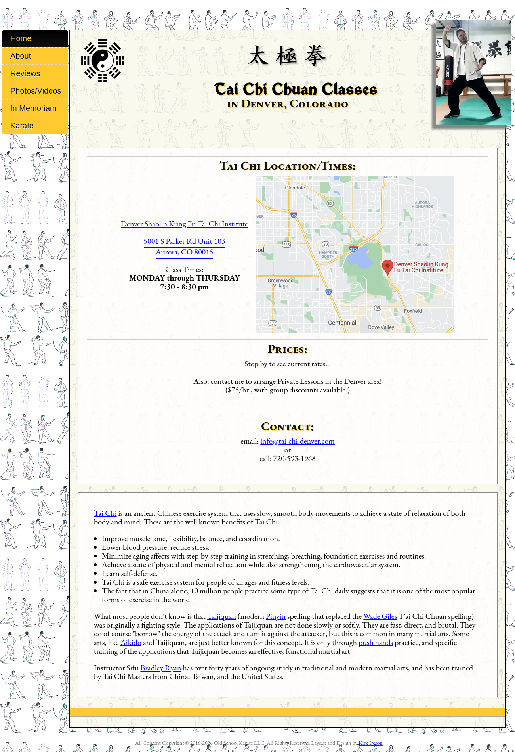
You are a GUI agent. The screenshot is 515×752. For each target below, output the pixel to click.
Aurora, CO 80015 (185, 252)
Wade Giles (380, 616)
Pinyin (276, 616)
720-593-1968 (294, 458)
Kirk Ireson (371, 742)
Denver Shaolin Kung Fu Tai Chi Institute (184, 223)
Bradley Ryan (160, 667)
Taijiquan (221, 616)
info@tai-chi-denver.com (297, 441)
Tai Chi (105, 513)
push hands (376, 642)
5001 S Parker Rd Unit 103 (184, 241)
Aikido (130, 642)
